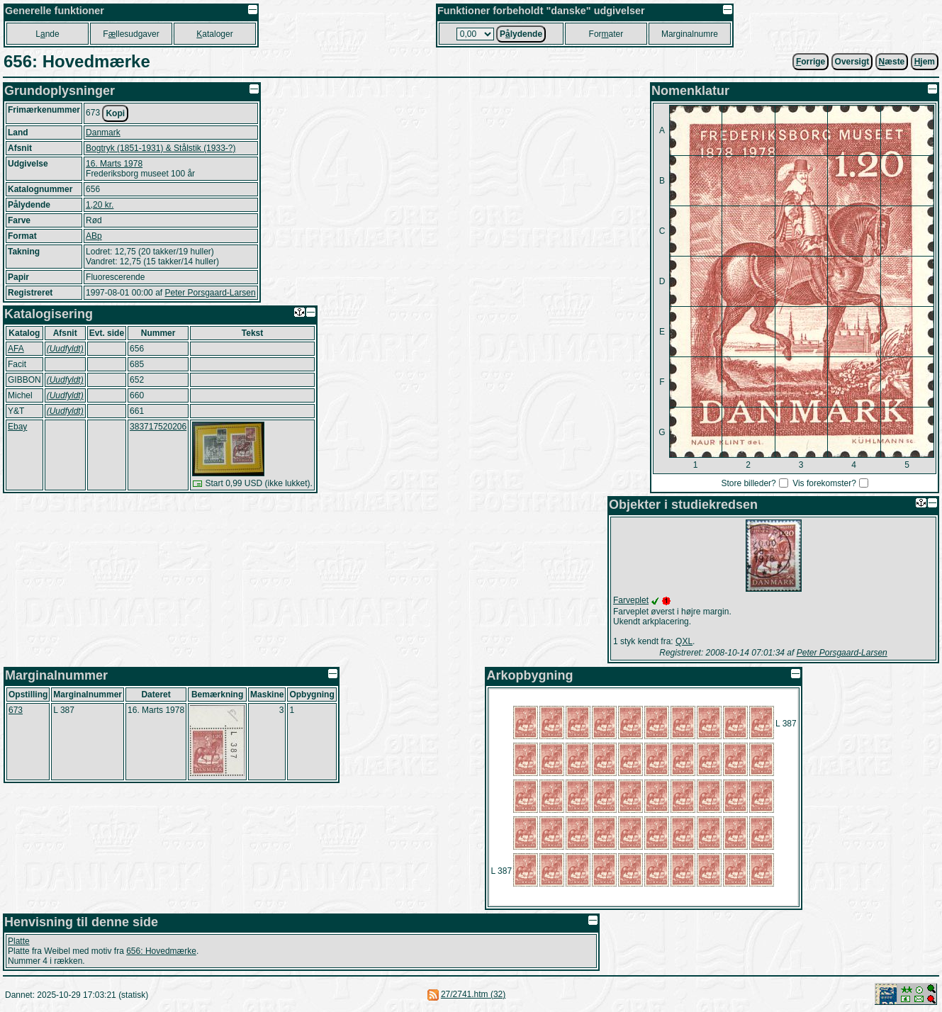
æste (892, 62)
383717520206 (158, 427)
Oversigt (852, 62)
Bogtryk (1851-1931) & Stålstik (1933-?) (160, 148)
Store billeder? (748, 483)
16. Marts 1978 (114, 164)
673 (16, 710)
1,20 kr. (99, 205)
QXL (684, 641)
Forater (606, 34)
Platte (19, 941)
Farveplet (631, 600)
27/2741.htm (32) (473, 994)
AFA (16, 349)
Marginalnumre (689, 34)
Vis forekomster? (824, 483)
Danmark (103, 132)
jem (924, 62)
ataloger (214, 34)
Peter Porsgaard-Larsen (209, 293)
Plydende (521, 34)
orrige (810, 62)
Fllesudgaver (131, 34)
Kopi (115, 113)
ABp (94, 236)
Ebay (17, 427)
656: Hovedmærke (161, 951)
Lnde (47, 34)
